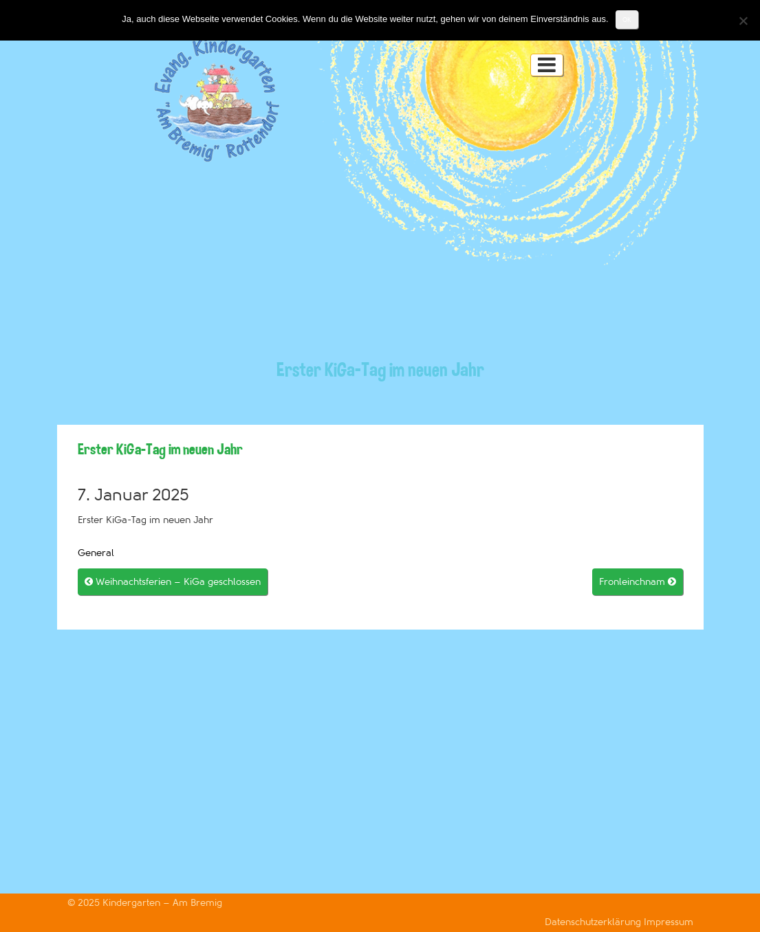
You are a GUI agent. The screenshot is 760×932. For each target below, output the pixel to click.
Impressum (668, 922)
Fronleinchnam (637, 582)
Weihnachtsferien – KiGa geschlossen (173, 582)
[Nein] (743, 20)
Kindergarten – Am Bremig (162, 903)
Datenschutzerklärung (594, 922)
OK (626, 19)
